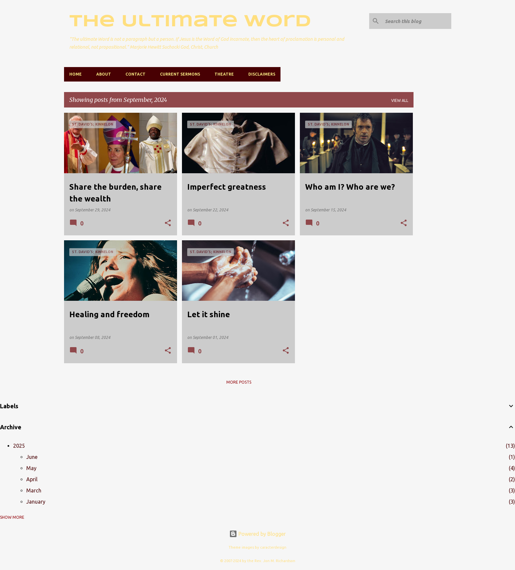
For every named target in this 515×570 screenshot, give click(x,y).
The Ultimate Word (190, 22)
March (33, 490)
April (31, 479)
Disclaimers (261, 74)
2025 (19, 446)
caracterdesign (273, 547)
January (35, 502)
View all (399, 100)
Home (75, 74)
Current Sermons (180, 74)
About (103, 74)
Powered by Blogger (257, 534)
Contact (135, 74)
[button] (168, 223)
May (31, 468)
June (31, 457)
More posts (238, 382)
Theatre (224, 74)
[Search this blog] (416, 21)
